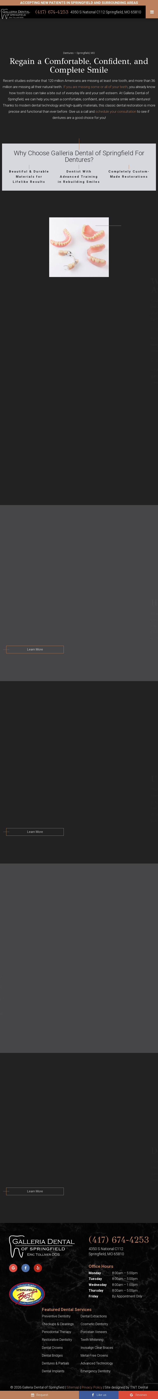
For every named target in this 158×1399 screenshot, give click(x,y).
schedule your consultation (115, 111)
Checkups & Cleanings (58, 1324)
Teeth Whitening (92, 1340)
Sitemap (72, 1387)
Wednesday (98, 1285)
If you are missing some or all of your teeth (95, 87)
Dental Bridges (52, 1355)
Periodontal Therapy (56, 1332)
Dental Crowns (52, 1348)
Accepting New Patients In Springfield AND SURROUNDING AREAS (79, 3)
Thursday (96, 1290)
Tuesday (95, 1279)
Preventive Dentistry (56, 1316)
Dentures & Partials (55, 1363)
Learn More (35, 649)
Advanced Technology (97, 1363)
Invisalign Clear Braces (97, 1348)
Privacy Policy (91, 1387)
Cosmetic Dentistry (94, 1324)
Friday (93, 1296)
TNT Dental (139, 1387)
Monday (95, 1273)
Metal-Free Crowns (94, 1355)
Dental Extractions (94, 1316)
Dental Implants (53, 1371)
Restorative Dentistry (57, 1340)
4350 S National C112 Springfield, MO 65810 (105, 12)
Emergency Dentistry (95, 1371)
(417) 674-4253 (51, 11)
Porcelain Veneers (94, 1332)
